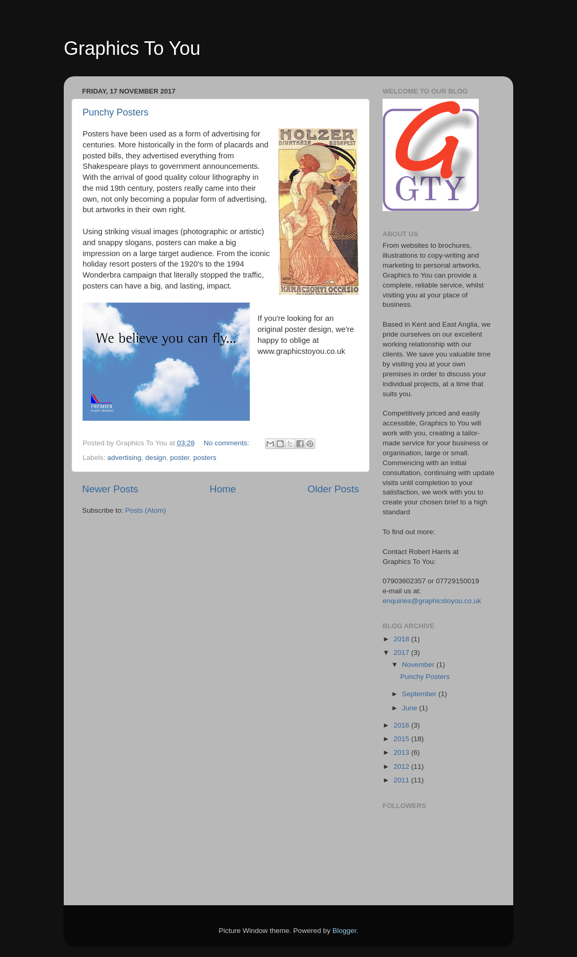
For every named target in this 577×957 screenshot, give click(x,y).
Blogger (344, 931)
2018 (402, 639)
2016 (402, 725)
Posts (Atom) (145, 510)
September (420, 694)
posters (204, 458)
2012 (402, 766)
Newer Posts (110, 488)
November (419, 664)
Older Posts (333, 488)
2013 (402, 752)
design (155, 458)
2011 (402, 780)
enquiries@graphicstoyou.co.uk (432, 601)
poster (179, 458)
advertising (124, 458)
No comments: (227, 443)
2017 (402, 652)
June (410, 708)
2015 (402, 739)
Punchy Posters (115, 112)
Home (223, 488)
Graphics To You (132, 48)
